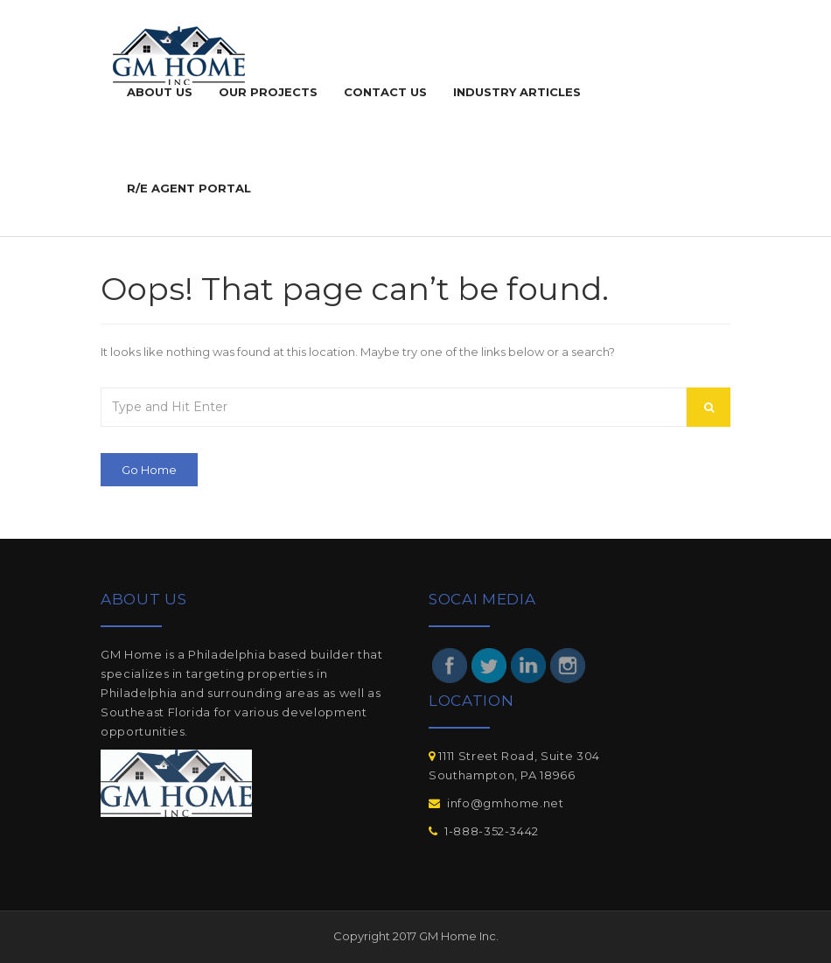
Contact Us (385, 92)
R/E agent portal (189, 188)
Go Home (149, 470)
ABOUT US (159, 92)
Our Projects (268, 92)
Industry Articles (517, 92)
